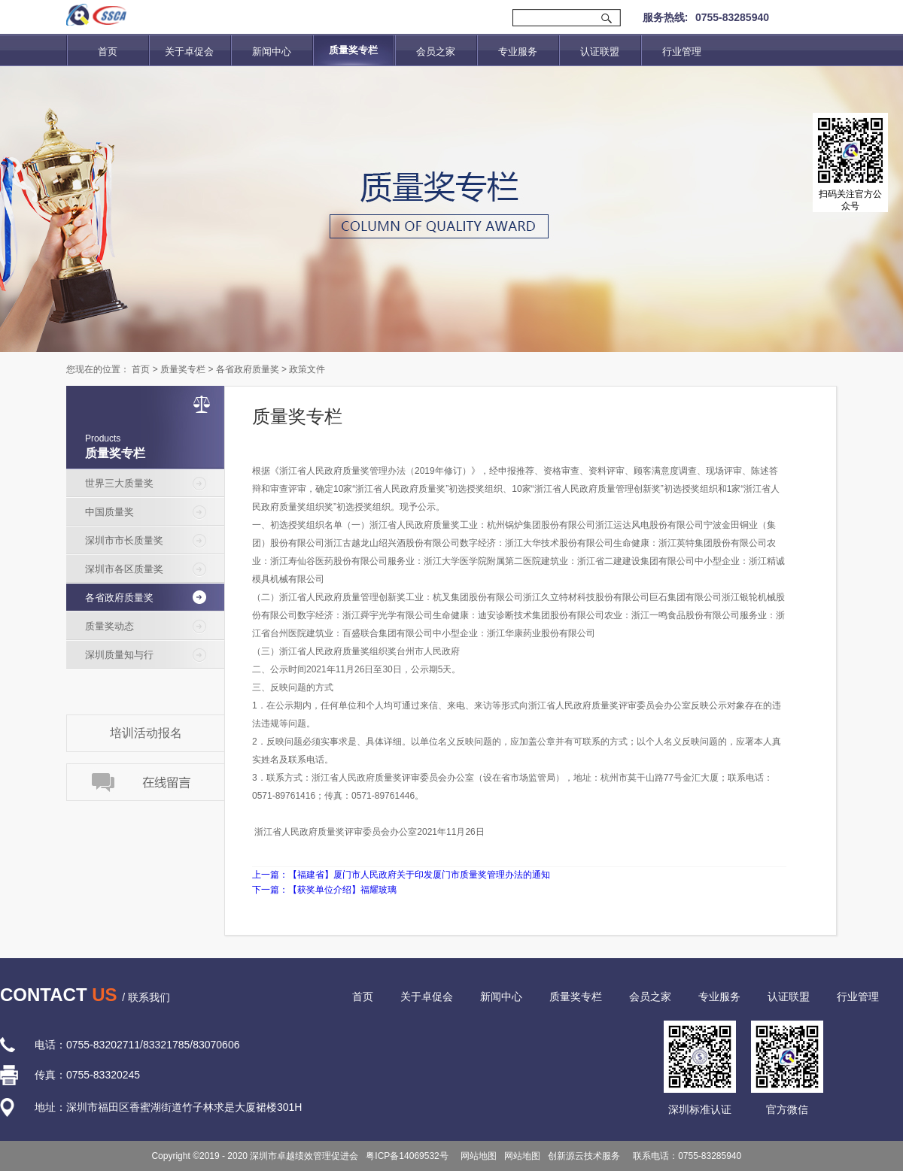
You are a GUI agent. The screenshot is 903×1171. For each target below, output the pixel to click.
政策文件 (307, 369)
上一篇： (401, 874)
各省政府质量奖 (247, 369)
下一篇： (324, 889)
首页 (107, 51)
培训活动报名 (146, 733)
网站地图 (476, 1156)
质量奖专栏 (182, 369)
